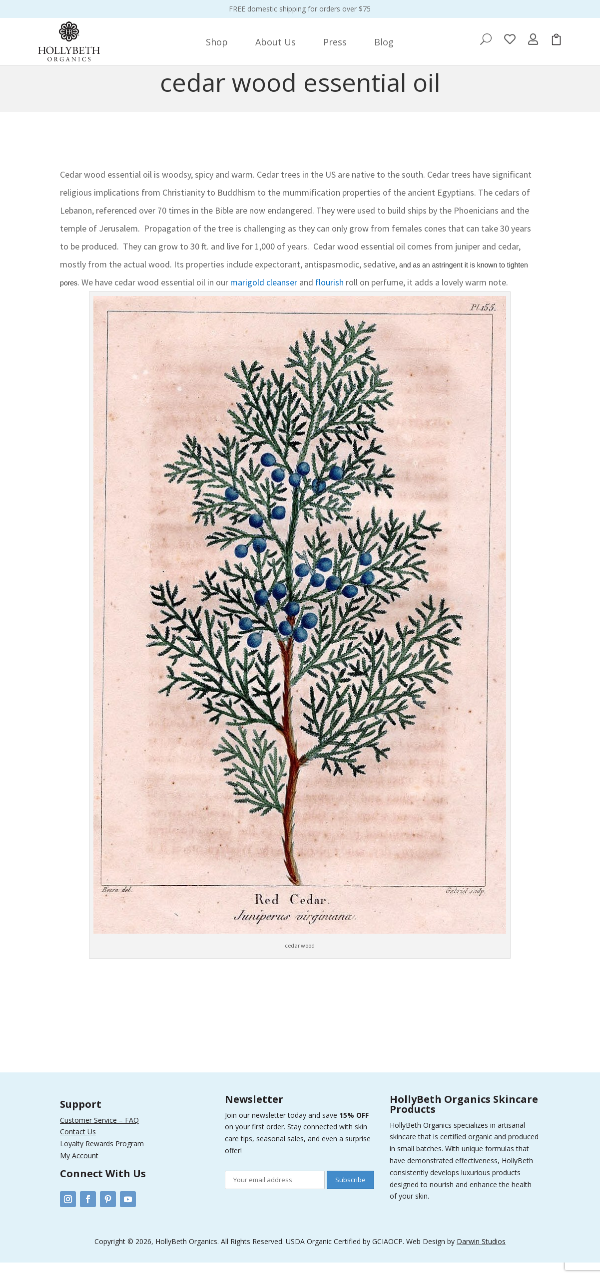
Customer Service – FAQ (99, 1134)
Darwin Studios (481, 1256)
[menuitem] (216, 42)
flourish (328, 296)
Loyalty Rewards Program (102, 1158)
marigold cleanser (263, 296)
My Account (79, 1170)
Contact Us (78, 1146)
